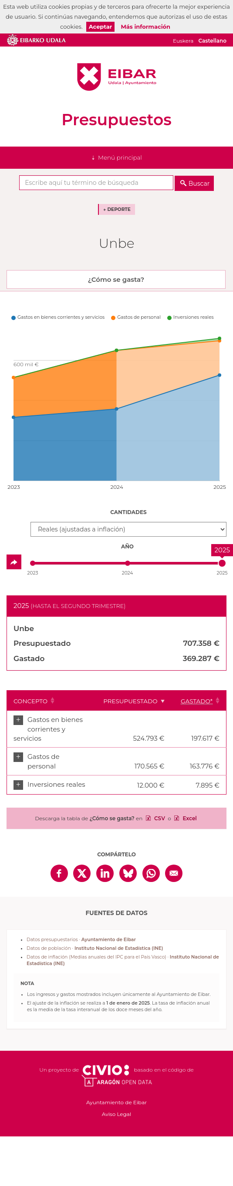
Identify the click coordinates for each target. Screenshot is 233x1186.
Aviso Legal (116, 1114)
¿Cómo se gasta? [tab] (116, 279)
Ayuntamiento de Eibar (116, 77)
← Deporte (117, 209)
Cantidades (128, 512)
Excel (189, 818)
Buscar (199, 183)
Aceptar (100, 26)
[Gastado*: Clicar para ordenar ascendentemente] (198, 700)
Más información (145, 26)
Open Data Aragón (116, 1081)
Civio (105, 1070)
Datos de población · (95, 948)
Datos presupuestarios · (81, 939)
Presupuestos (116, 119)
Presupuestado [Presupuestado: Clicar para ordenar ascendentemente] (130, 701)
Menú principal (120, 157)
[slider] (222, 563)
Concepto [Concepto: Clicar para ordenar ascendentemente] (30, 701)
